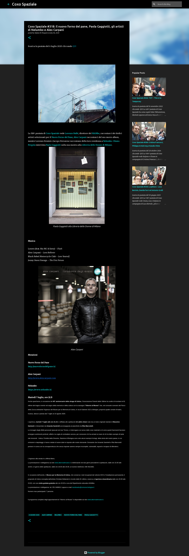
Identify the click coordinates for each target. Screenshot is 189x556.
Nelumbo (107, 141)
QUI (74, 46)
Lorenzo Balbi (71, 133)
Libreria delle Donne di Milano (97, 145)
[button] (29, 37)
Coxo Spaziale (24, 4)
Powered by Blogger (94, 553)
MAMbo (96, 133)
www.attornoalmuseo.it (63, 463)
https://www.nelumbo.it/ (40, 389)
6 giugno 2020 (34, 515)
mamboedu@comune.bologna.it (83, 487)
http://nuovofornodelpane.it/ (42, 366)
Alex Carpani (80, 137)
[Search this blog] (169, 4)
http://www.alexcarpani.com (42, 378)
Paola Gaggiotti (53, 145)
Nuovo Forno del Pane (62, 137)
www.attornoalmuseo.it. (96, 499)
